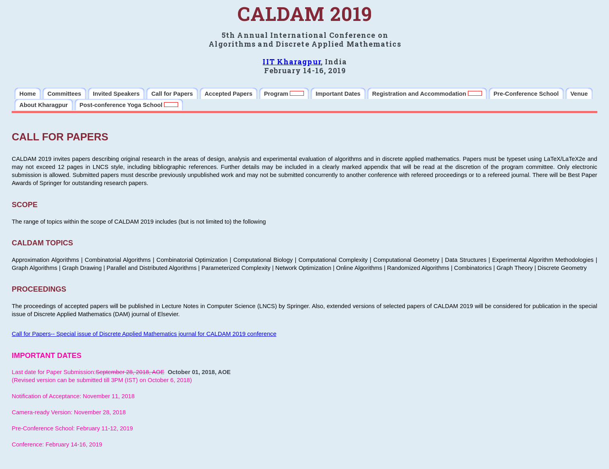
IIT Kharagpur (291, 61)
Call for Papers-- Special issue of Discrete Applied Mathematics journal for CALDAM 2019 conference (144, 334)
